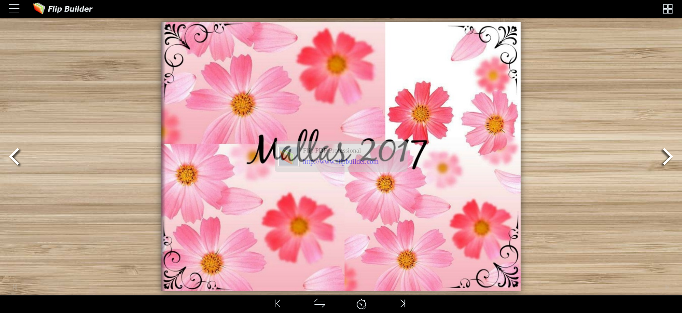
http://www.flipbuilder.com (341, 161)
